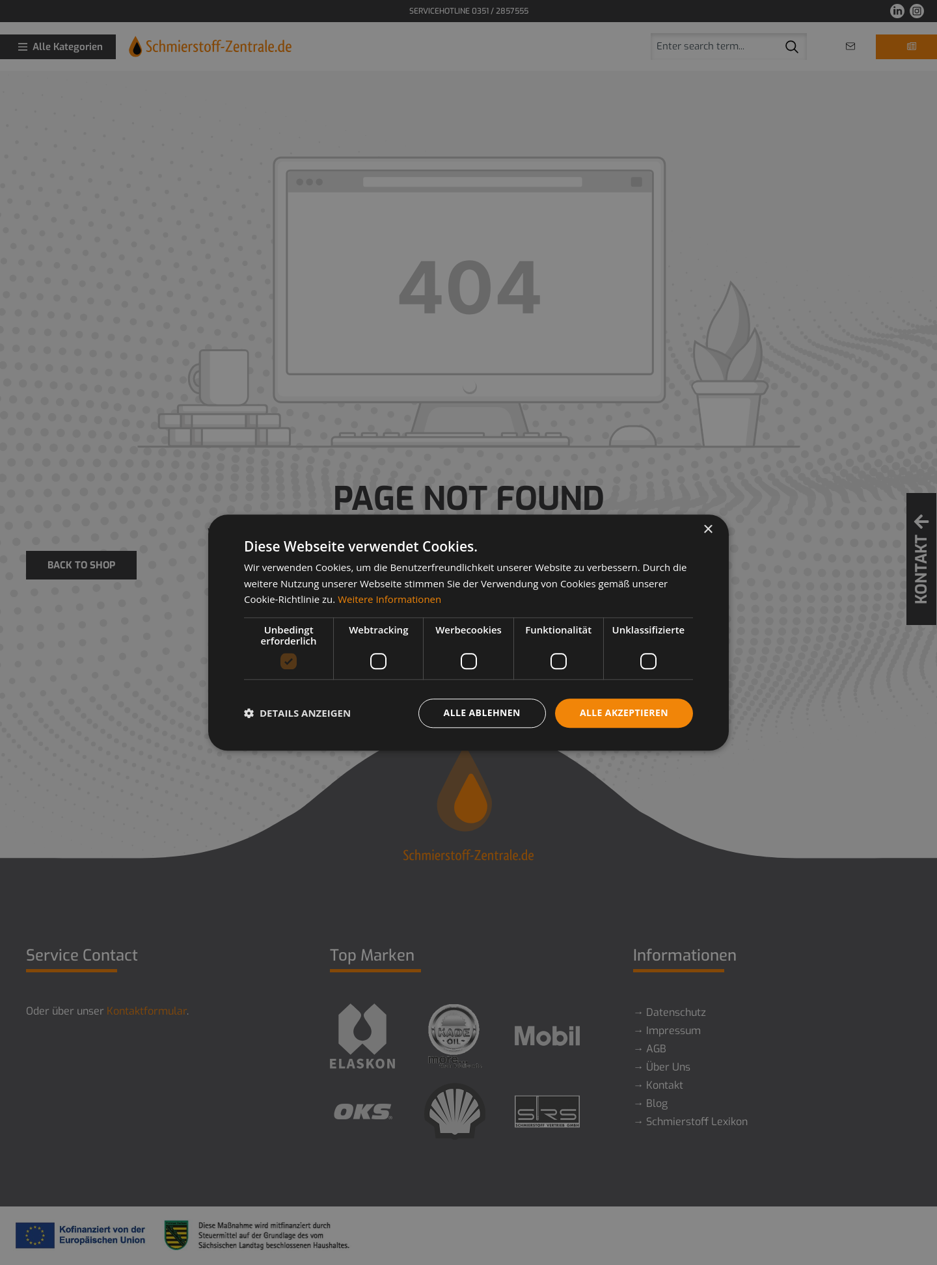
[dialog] (468, 632)
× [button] (708, 530)
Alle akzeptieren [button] (624, 712)
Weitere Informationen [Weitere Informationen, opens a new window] (389, 599)
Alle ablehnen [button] (482, 712)
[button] (297, 713)
